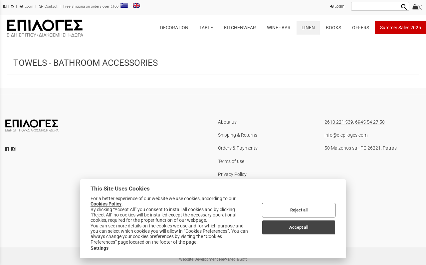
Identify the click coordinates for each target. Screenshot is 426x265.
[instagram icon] (14, 149)
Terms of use (231, 161)
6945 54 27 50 (370, 122)
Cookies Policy (106, 203)
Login (26, 6)
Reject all (299, 209)
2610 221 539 (338, 122)
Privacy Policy (232, 174)
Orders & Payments (238, 148)
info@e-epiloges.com (345, 135)
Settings (99, 248)
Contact (48, 6)
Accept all (298, 227)
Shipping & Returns (237, 135)
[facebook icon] (7, 149)
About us (227, 122)
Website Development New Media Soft (213, 259)
